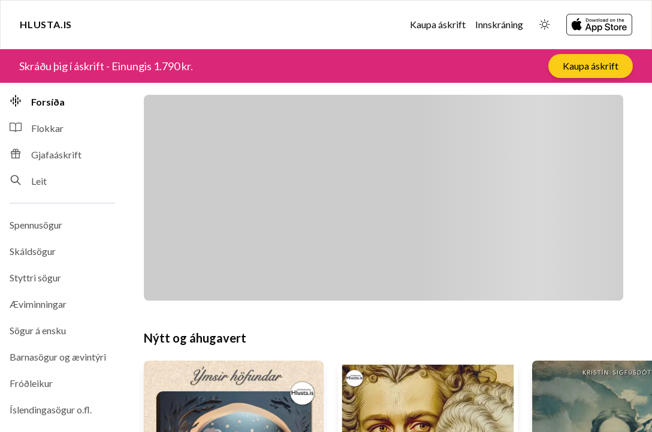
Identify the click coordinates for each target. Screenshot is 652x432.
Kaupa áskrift (438, 24)
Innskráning (499, 24)
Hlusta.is (46, 24)
